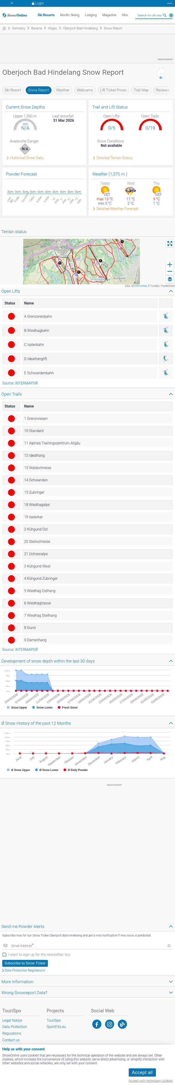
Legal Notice (12, 1020)
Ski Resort (13, 90)
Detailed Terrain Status (114, 158)
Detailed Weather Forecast (117, 209)
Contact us (11, 1040)
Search (165, 15)
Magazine (109, 15)
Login (39, 3)
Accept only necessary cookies (151, 1081)
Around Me (171, 15)
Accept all (142, 1072)
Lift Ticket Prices (113, 90)
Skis (125, 15)
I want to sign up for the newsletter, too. (39, 954)
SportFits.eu (56, 1027)
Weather (63, 90)
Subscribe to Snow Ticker (25, 963)
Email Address (22, 946)
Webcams (85, 90)
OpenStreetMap (139, 285)
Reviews (162, 90)
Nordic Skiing (70, 15)
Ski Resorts (46, 15)
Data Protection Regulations (25, 970)
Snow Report (38, 90)
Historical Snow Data (26, 158)
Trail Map (141, 90)
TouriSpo (53, 1020)
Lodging (91, 15)
